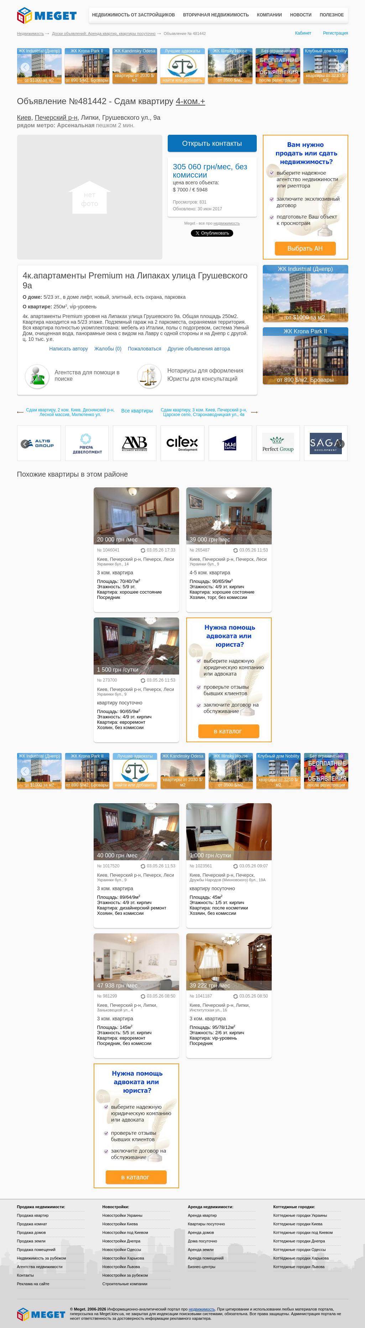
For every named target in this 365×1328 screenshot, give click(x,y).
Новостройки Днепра (122, 1241)
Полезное (332, 14)
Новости (301, 14)
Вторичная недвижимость (216, 14)
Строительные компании (125, 1284)
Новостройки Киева (120, 1224)
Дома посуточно (202, 1241)
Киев (24, 117)
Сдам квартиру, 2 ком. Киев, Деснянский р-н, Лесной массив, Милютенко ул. (70, 412)
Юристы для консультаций (202, 379)
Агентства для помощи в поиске (87, 375)
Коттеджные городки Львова (299, 1267)
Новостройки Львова (121, 1267)
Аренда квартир (202, 1215)
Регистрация (335, 33)
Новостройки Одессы (122, 1249)
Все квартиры (137, 411)
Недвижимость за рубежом (41, 1258)
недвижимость (227, 223)
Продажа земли (31, 1241)
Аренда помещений (206, 1258)
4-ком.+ (190, 101)
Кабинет (303, 33)
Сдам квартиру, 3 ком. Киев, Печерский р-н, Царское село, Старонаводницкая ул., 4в (204, 412)
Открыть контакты (212, 143)
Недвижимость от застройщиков (133, 14)
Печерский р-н (56, 117)
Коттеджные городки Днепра (299, 1241)
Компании (269, 14)
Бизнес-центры (201, 1267)
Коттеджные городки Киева (298, 1224)
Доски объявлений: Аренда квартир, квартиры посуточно (103, 33)
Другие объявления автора (199, 349)
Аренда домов (201, 1232)
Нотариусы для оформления (205, 371)
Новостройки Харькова (123, 1258)
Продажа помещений (36, 1249)
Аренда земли (201, 1249)
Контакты (25, 1275)
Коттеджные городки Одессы (299, 1249)
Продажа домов (31, 1232)
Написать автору (68, 349)
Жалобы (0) (107, 349)
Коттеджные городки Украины (300, 1215)
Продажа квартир (33, 1215)
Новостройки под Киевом (125, 1232)
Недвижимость (30, 33)
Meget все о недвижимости (41, 1314)
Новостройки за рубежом (125, 1275)
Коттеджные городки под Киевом (303, 1232)
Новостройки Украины (123, 1215)
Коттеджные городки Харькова (301, 1258)
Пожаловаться (144, 349)
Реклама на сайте (33, 1284)
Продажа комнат (32, 1224)
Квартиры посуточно (206, 1224)
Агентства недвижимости (40, 1267)
